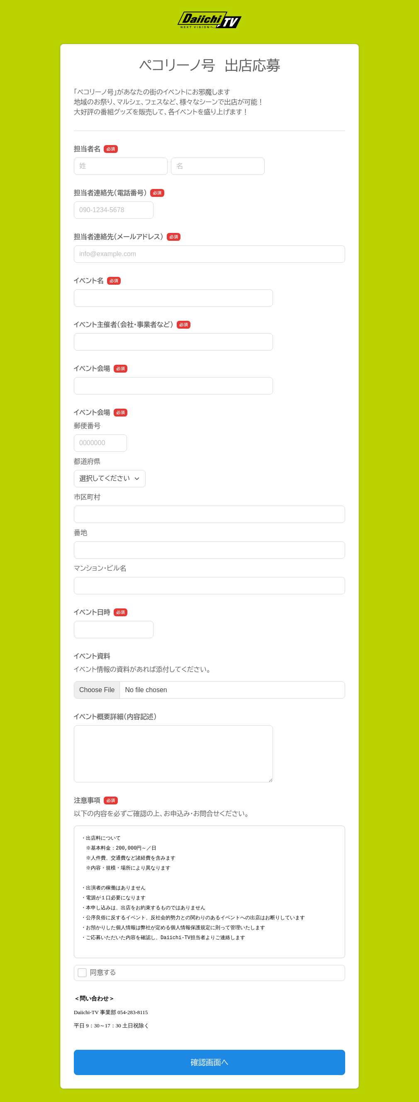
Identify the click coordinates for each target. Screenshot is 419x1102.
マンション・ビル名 (100, 568)
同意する (97, 972)
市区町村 (87, 497)
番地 (80, 532)
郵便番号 (87, 425)
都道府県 (87, 461)
